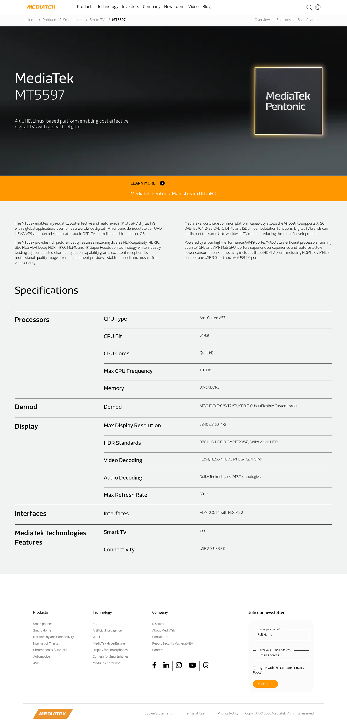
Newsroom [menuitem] (174, 7)
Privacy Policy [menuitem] (228, 713)
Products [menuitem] (85, 7)
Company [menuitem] (151, 7)
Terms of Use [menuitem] (194, 713)
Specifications (309, 20)
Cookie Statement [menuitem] (158, 713)
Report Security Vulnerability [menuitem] (172, 643)
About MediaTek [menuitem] (163, 630)
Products (49, 20)
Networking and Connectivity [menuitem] (53, 637)
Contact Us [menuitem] (160, 637)
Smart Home (73, 20)
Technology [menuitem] (107, 7)
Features (283, 20)
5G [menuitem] (94, 624)
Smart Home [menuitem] (42, 630)
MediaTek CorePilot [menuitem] (106, 663)
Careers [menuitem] (157, 650)
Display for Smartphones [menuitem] (110, 650)
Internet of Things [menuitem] (45, 643)
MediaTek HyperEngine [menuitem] (109, 643)
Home (32, 20)
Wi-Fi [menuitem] (96, 637)
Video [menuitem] (193, 7)
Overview (262, 20)
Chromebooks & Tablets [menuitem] (50, 650)
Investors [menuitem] (130, 7)
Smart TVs (98, 20)
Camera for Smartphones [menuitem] (111, 657)
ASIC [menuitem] (36, 663)
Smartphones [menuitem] (42, 624)
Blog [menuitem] (206, 7)
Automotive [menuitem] (41, 657)
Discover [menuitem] (158, 624)
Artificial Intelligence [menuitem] (107, 630)
